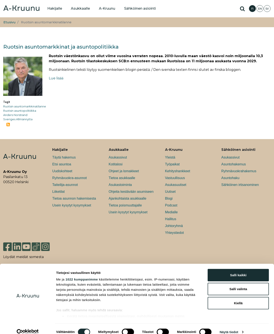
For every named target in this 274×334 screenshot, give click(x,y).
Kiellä (238, 296)
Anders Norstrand (15, 115)
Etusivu (9, 22)
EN (260, 8)
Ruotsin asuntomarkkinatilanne (24, 106)
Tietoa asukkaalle (122, 178)
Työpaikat (172, 164)
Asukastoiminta (120, 185)
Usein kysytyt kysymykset (71, 205)
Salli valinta (238, 282)
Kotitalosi (116, 164)
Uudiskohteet (62, 171)
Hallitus (170, 219)
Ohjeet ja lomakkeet (124, 171)
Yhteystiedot (174, 233)
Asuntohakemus (233, 164)
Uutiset (170, 191)
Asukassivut (118, 157)
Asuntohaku (230, 178)
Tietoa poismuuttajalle (125, 205)
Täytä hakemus (64, 157)
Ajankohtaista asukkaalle (127, 198)
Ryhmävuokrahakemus (238, 171)
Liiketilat (58, 191)
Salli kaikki (238, 268)
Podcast (171, 205)
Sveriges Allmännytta (18, 119)
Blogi (169, 198)
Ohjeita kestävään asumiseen (131, 191)
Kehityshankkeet (177, 171)
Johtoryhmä (174, 226)
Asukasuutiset (175, 185)
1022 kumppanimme (82, 273)
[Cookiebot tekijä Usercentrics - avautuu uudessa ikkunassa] (27, 325)
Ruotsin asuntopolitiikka (19, 110)
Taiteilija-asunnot (65, 185)
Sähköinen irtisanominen (240, 185)
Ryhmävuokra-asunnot (69, 178)
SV (267, 8)
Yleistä (170, 157)
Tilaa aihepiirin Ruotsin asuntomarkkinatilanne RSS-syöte (8, 124)
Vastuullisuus (175, 178)
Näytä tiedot (229, 325)
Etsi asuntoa (61, 164)
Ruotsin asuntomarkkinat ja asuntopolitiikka (61, 47)
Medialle (171, 212)
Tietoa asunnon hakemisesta (74, 198)
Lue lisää (56, 78)
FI (252, 8)
